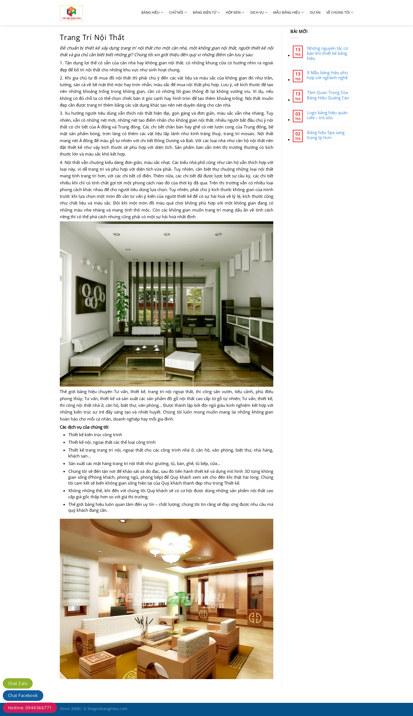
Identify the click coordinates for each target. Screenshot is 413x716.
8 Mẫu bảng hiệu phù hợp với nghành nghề (327, 75)
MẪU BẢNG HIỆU (288, 12)
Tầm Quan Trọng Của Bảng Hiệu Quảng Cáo (328, 95)
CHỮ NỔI (178, 12)
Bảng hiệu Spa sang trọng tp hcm (326, 135)
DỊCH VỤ (258, 12)
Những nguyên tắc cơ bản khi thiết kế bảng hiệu (327, 53)
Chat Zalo (17, 683)
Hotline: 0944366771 (30, 707)
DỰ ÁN (315, 12)
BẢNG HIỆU (152, 12)
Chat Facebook (23, 695)
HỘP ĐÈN (235, 12)
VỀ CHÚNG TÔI (339, 12)
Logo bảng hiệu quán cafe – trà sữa (327, 115)
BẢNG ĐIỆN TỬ (206, 12)
